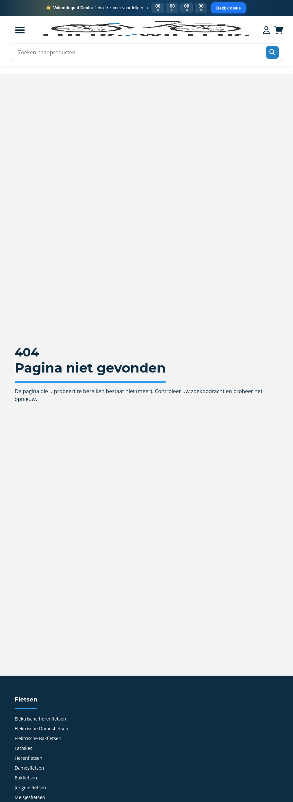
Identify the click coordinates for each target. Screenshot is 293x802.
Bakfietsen (26, 778)
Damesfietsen (29, 768)
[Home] (145, 35)
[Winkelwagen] (278, 30)
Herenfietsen (29, 758)
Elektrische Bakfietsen (38, 738)
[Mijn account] (266, 30)
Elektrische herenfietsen (40, 719)
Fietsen (26, 699)
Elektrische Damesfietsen (41, 729)
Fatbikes (23, 748)
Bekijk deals (228, 8)
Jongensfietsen (30, 788)
